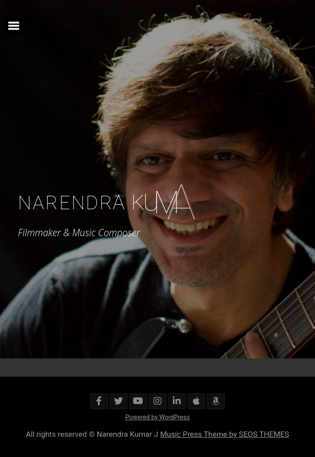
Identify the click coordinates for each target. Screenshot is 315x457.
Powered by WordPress (157, 417)
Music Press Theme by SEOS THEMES (224, 434)
